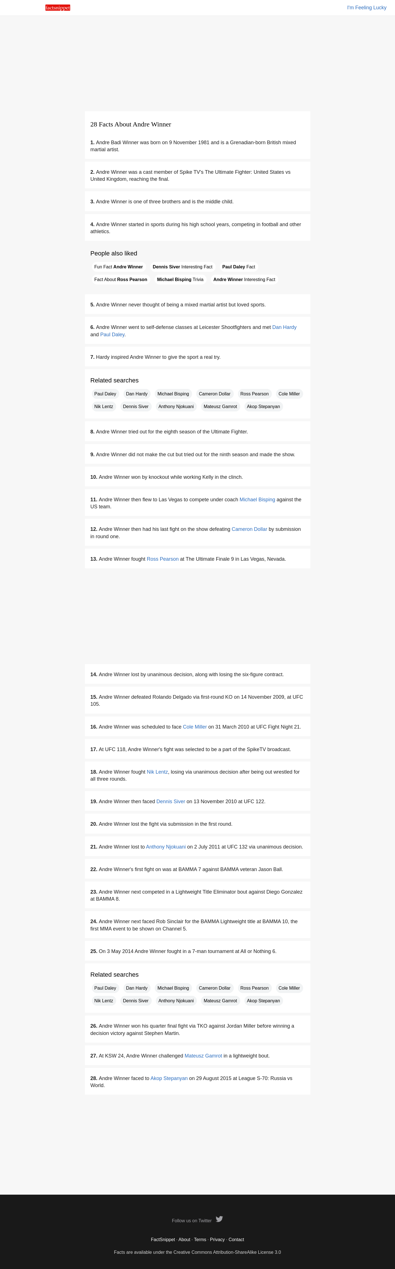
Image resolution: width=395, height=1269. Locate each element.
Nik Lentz (103, 406)
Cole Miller (289, 393)
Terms (200, 1239)
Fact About (120, 279)
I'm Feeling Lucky (367, 7)
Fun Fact (118, 266)
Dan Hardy (284, 327)
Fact (238, 266)
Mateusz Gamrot (220, 406)
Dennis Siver (136, 406)
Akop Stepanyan (263, 406)
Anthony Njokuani (176, 406)
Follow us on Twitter (197, 1220)
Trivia (180, 279)
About (184, 1239)
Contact (236, 1239)
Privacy (217, 1239)
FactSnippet (163, 1239)
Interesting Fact (183, 266)
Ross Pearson (254, 393)
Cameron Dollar (214, 393)
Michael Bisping (173, 393)
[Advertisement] (198, 63)
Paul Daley (112, 334)
